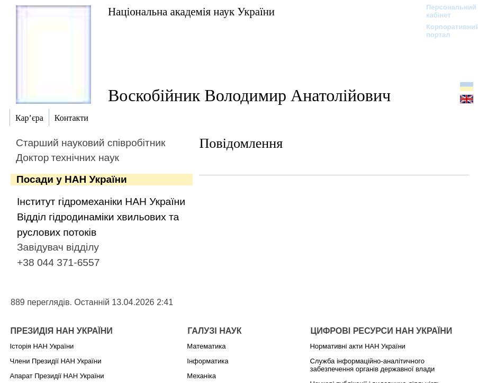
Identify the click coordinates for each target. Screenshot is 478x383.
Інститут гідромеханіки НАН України (101, 201)
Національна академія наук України (191, 11)
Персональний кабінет (446, 11)
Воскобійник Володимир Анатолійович (249, 95)
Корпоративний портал (446, 31)
